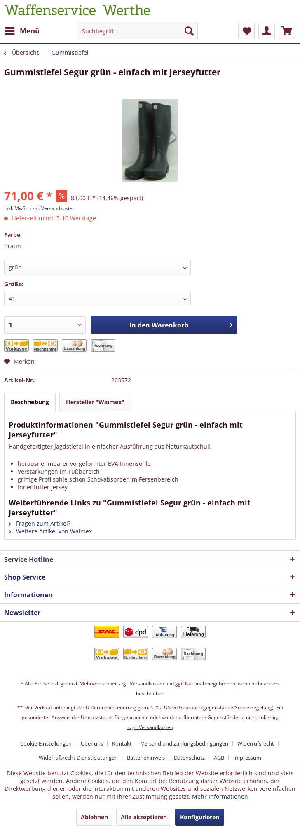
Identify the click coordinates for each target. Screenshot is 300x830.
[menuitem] (22, 31)
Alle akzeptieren (144, 817)
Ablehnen (94, 817)
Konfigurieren (199, 817)
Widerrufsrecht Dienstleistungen (78, 757)
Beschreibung (30, 402)
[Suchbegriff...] (138, 31)
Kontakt (122, 743)
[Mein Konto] (266, 31)
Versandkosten (147, 683)
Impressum (247, 757)
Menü (22, 29)
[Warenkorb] (287, 31)
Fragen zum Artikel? (39, 523)
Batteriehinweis (146, 757)
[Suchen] (189, 31)
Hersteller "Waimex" (95, 402)
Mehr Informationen (220, 796)
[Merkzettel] (246, 31)
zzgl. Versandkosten (52, 208)
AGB (219, 757)
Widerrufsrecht (255, 743)
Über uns (92, 743)
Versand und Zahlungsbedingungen (184, 743)
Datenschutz (189, 757)
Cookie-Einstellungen (46, 743)
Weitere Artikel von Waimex (50, 531)
